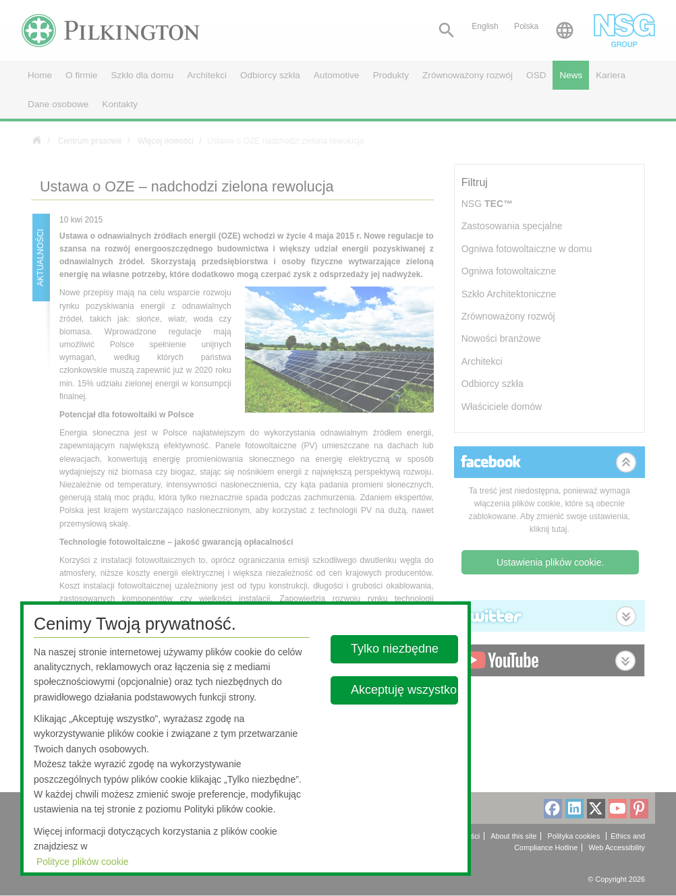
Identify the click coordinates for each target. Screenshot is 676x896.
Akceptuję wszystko (404, 689)
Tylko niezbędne (395, 648)
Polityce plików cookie (82, 861)
